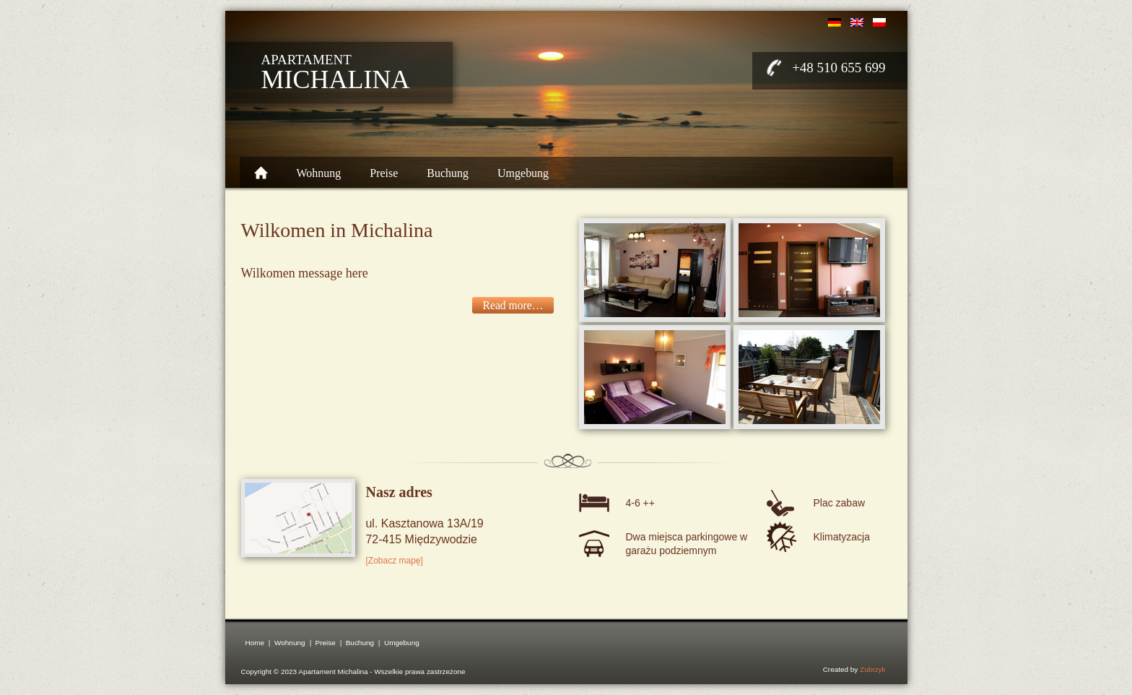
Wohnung (319, 173)
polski (879, 22)
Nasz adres (399, 492)
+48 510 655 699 (838, 67)
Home (261, 172)
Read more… (513, 305)
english (856, 22)
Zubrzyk (872, 669)
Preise (384, 173)
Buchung (448, 173)
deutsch (834, 22)
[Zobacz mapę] (394, 561)
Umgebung (523, 173)
